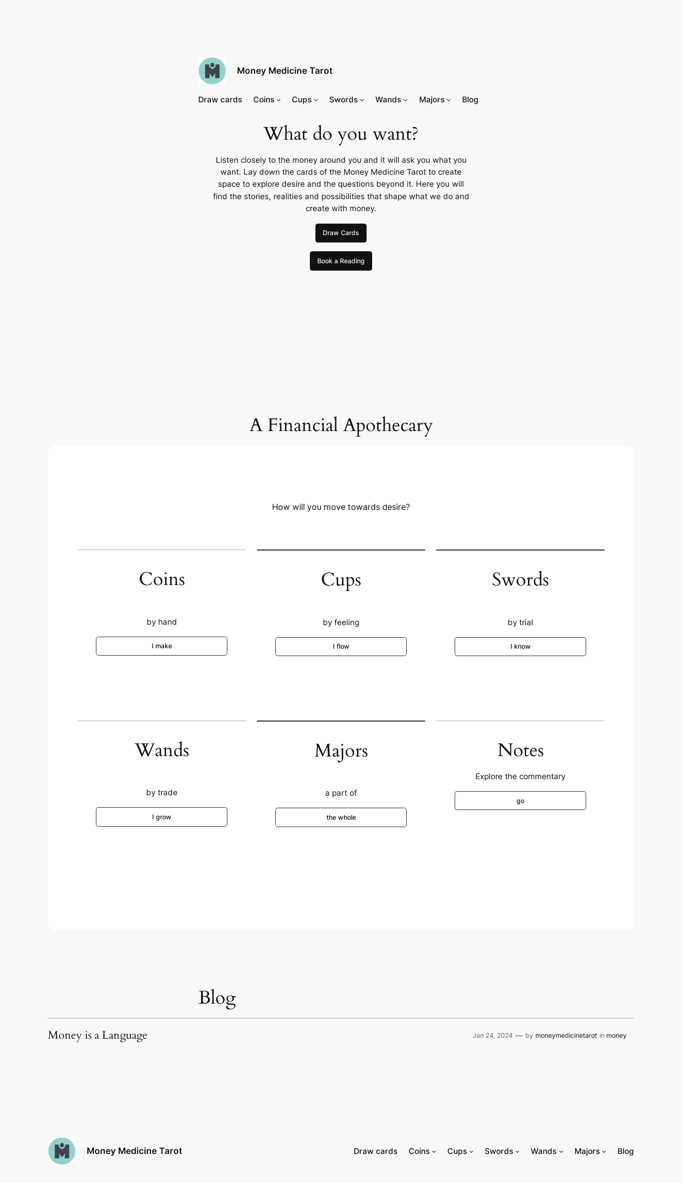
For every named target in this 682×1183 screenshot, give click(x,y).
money (616, 1035)
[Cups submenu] (316, 99)
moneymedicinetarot (566, 1035)
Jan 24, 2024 (493, 1035)
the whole (341, 817)
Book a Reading (341, 261)
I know (520, 646)
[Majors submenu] (448, 99)
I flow (341, 646)
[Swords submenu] (362, 99)
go (520, 800)
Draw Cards (341, 233)
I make (162, 646)
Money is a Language (98, 1035)
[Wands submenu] (405, 99)
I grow (162, 817)
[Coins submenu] (278, 99)
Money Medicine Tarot (284, 70)
